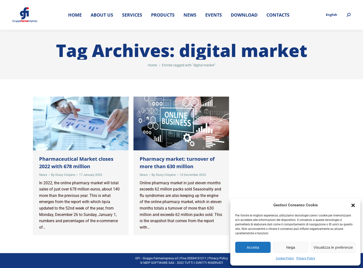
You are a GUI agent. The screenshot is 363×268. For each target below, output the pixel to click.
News (43, 175)
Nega (290, 247)
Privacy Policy (305, 258)
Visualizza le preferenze (333, 247)
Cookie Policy (285, 258)
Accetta (253, 247)
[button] (353, 205)
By (63, 175)
